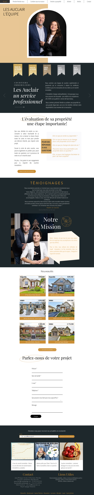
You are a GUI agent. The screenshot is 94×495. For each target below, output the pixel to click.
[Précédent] (4, 95)
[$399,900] (42, 300)
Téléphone (35, 390)
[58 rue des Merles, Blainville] (33, 342)
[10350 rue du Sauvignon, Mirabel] (61, 318)
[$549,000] (70, 300)
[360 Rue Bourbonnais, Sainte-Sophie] (33, 318)
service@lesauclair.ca (33, 485)
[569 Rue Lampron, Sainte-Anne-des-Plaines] (61, 294)
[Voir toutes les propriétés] (47, 349)
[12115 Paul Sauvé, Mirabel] (61, 342)
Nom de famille (36, 376)
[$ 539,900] (42, 324)
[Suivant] (90, 95)
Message (34, 405)
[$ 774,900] (70, 324)
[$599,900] (70, 277)
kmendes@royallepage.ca (22, 483)
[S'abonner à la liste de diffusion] (67, 436)
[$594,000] (42, 277)
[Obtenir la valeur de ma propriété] (26, 171)
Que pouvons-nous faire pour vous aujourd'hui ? (45, 398)
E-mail (33, 383)
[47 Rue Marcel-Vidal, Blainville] (33, 294)
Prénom (34, 368)
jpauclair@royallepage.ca (22, 481)
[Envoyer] (35, 416)
